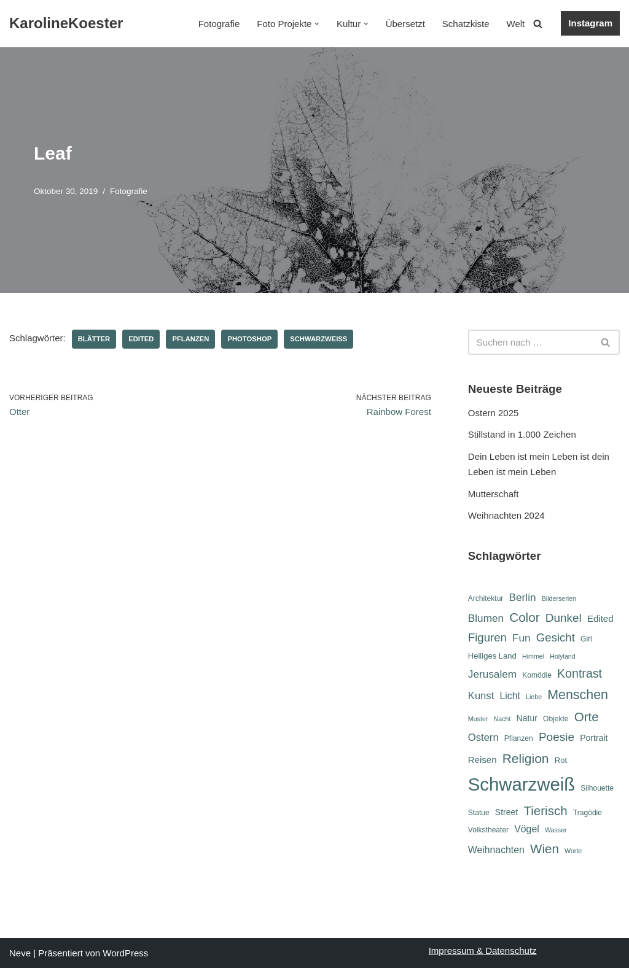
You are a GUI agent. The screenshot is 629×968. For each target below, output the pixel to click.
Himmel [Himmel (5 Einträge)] (533, 656)
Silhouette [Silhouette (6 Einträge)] (597, 788)
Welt (516, 23)
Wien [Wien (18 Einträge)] (544, 849)
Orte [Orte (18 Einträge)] (586, 717)
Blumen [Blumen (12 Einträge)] (486, 618)
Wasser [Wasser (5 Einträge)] (556, 830)
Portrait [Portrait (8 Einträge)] (594, 738)
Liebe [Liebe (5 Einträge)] (534, 696)
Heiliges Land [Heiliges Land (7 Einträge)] (492, 655)
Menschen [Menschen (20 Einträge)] (577, 694)
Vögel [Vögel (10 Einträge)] (526, 829)
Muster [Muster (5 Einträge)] (478, 718)
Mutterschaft (493, 494)
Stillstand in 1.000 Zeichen (522, 434)
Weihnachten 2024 (506, 515)
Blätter (94, 339)
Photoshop (249, 339)
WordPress (125, 953)
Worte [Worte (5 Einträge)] (573, 850)
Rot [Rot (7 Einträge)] (561, 760)
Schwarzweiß (318, 339)
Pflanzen (190, 339)
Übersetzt (405, 23)
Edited (141, 339)
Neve (20, 953)
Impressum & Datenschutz (483, 950)
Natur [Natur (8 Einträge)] (527, 718)
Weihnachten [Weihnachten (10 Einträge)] (496, 850)
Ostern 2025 (493, 413)
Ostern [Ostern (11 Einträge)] (483, 737)
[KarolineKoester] (66, 23)
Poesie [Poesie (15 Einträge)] (556, 736)
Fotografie (219, 23)
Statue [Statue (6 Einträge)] (479, 812)
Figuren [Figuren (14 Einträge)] (487, 637)
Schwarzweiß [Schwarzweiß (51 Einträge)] (521, 784)
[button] (316, 23)
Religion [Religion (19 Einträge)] (525, 758)
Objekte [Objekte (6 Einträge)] (556, 718)
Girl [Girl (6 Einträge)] (586, 639)
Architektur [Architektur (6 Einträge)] (486, 598)
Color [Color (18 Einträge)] (524, 617)
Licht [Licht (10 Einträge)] (509, 696)
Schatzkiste (466, 23)
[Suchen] (537, 23)
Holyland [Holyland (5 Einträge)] (562, 656)
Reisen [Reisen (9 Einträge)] (482, 759)
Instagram (590, 23)
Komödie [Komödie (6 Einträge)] (537, 675)
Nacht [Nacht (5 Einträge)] (502, 718)
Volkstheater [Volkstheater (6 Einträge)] (488, 830)
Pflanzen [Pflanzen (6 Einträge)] (518, 738)
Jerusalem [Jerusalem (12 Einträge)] (492, 674)
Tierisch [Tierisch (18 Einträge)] (545, 810)
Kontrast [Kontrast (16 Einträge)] (579, 673)
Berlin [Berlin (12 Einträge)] (522, 597)
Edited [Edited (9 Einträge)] (600, 618)
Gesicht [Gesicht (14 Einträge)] (555, 637)
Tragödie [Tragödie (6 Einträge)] (587, 812)
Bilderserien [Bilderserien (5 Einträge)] (559, 598)
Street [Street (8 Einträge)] (506, 812)
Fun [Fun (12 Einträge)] (521, 638)
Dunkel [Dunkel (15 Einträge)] (563, 617)
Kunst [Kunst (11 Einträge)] (481, 696)
